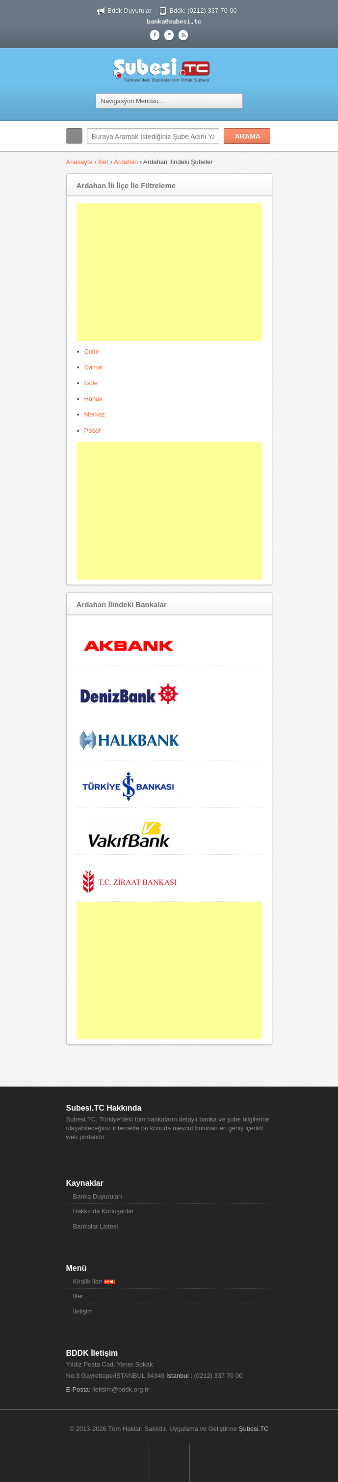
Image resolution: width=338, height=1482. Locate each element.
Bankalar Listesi (95, 1226)
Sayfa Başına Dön (169, 1463)
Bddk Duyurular (129, 10)
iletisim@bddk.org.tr (120, 1389)
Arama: (74, 136)
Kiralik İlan (94, 1281)
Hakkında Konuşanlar (103, 1211)
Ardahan (126, 162)
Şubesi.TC (254, 1428)
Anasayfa (79, 162)
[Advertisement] (169, 272)
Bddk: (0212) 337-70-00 (202, 10)
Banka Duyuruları (97, 1196)
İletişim (83, 1311)
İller (103, 162)
